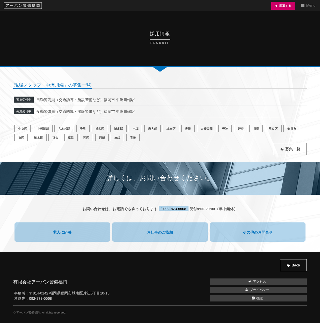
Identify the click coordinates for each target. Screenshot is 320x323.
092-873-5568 (175, 209)
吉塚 (135, 128)
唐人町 (152, 128)
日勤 (256, 128)
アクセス (257, 281)
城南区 (171, 128)
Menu (311, 6)
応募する (285, 5)
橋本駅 (38, 137)
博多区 (99, 128)
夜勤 (188, 128)
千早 (83, 128)
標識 (257, 298)
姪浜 (241, 128)
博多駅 (118, 128)
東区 (21, 137)
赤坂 (117, 137)
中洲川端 (43, 128)
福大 (55, 137)
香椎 (133, 137)
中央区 (22, 128)
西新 (102, 137)
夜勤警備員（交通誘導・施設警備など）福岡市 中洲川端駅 (85, 112)
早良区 (273, 128)
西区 (86, 137)
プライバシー (256, 290)
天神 (225, 128)
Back (296, 265)
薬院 (71, 137)
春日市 (291, 128)
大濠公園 (206, 128)
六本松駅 (64, 128)
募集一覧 (292, 149)
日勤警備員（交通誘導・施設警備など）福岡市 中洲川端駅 (85, 100)
